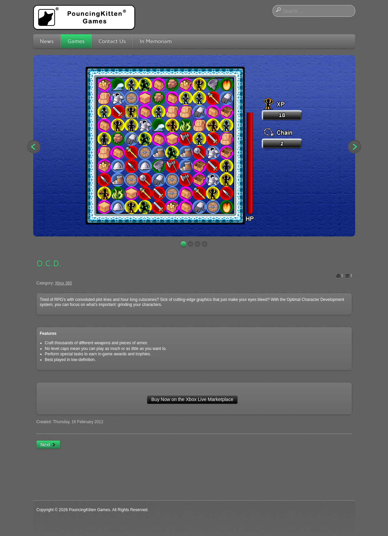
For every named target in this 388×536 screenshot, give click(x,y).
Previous (34, 146)
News (47, 41)
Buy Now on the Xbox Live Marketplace (192, 399)
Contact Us (112, 41)
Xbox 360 (63, 283)
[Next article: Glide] (48, 445)
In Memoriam (156, 41)
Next (354, 146)
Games (76, 41)
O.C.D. (49, 263)
